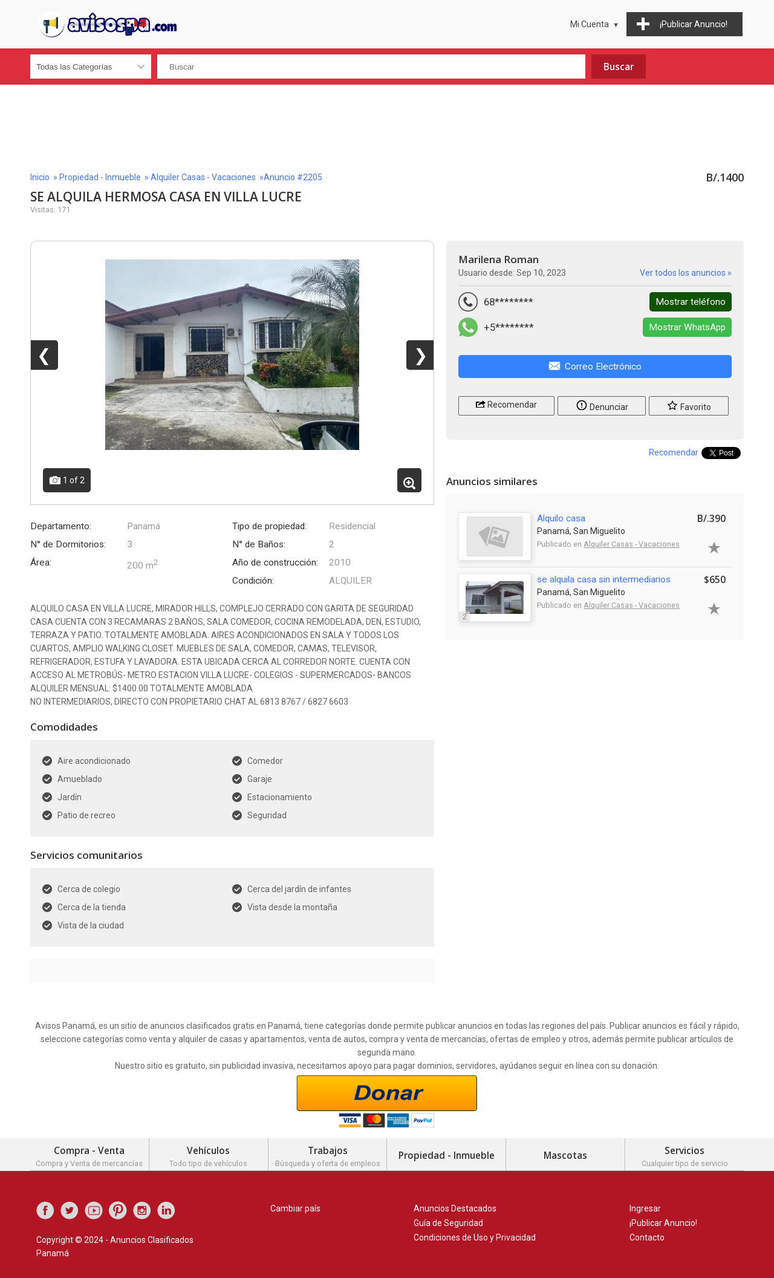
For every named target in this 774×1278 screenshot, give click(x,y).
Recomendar (506, 403)
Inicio (40, 177)
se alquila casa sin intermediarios (604, 579)
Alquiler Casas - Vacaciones (203, 177)
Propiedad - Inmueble (100, 177)
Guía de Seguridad (448, 1223)
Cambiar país (295, 1208)
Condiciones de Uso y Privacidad (475, 1237)
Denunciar (602, 405)
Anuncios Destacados (455, 1208)
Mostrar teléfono (690, 301)
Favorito (688, 405)
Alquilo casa (561, 518)
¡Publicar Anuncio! (663, 1223)
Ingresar (645, 1208)
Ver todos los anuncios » (686, 273)
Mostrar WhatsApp (687, 327)
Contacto (647, 1237)
